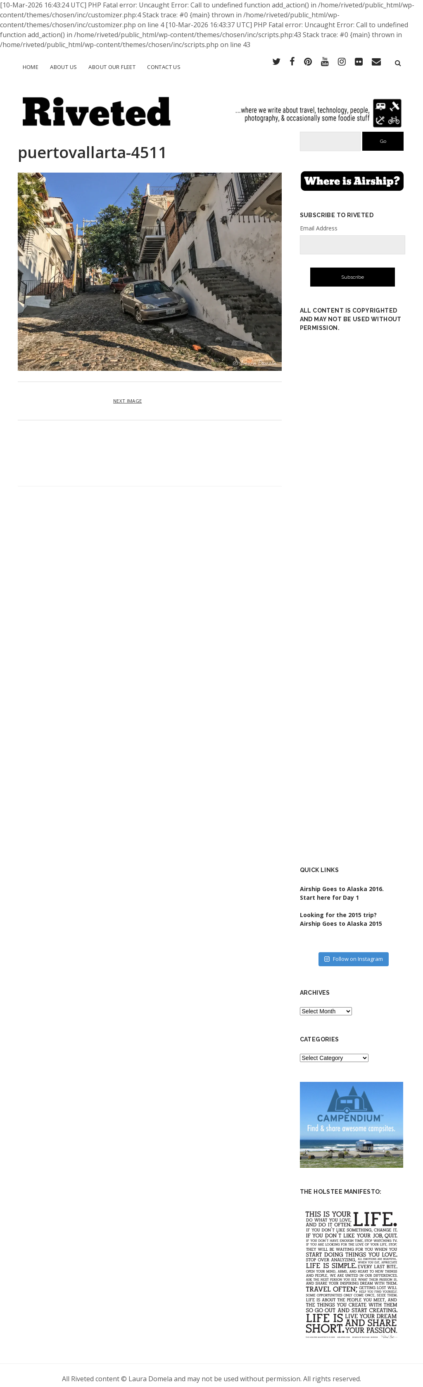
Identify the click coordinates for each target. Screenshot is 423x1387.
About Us (63, 67)
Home (31, 67)
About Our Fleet (111, 67)
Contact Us (164, 67)
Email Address (318, 221)
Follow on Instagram (353, 952)
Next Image (127, 394)
